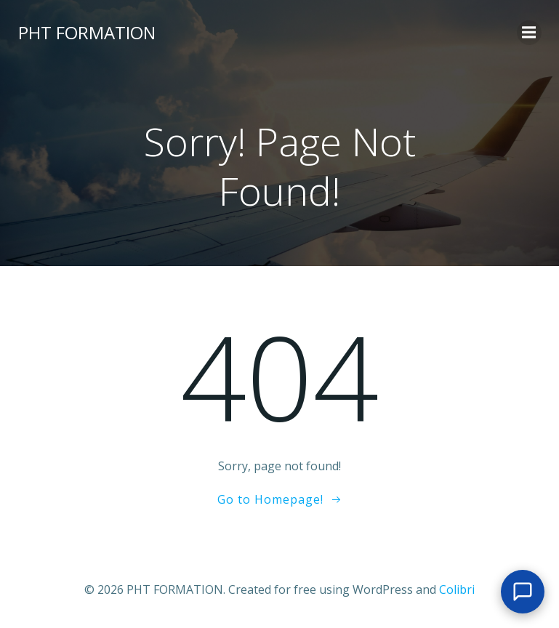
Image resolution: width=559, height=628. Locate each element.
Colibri (457, 589)
